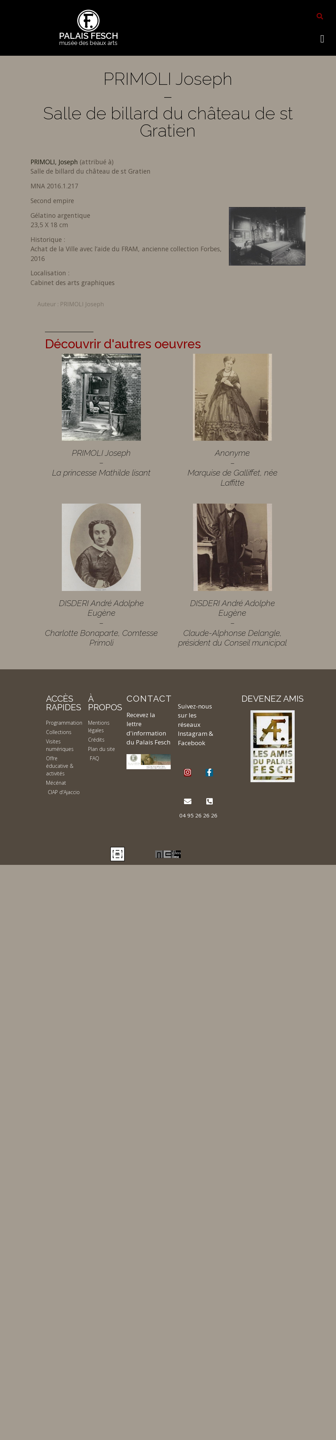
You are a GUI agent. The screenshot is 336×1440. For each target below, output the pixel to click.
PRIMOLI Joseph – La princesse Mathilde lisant (101, 462)
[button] (320, 16)
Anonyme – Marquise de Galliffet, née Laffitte (232, 467)
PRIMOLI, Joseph (55, 161)
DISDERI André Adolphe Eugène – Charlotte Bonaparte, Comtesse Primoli (101, 623)
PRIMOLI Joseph (82, 304)
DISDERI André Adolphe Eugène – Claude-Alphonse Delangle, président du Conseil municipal (232, 623)
